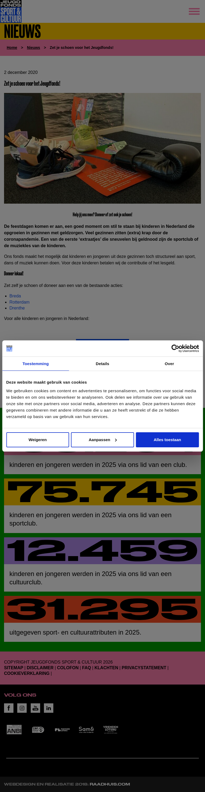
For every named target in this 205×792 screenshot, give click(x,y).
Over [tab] (169, 363)
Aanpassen (103, 439)
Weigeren (38, 439)
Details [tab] (102, 363)
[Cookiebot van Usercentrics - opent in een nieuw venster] (175, 348)
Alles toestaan (167, 439)
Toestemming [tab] (35, 363)
